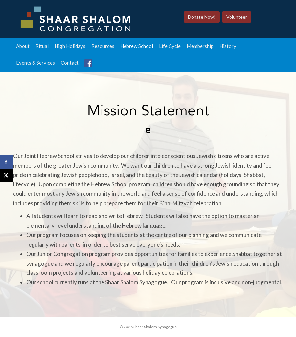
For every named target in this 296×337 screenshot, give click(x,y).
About (23, 46)
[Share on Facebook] (6, 161)
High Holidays (70, 46)
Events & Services (35, 63)
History (227, 46)
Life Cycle (170, 46)
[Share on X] (6, 175)
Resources (102, 46)
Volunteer (236, 17)
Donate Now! (202, 17)
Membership (200, 46)
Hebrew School (136, 46)
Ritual (42, 46)
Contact (70, 63)
